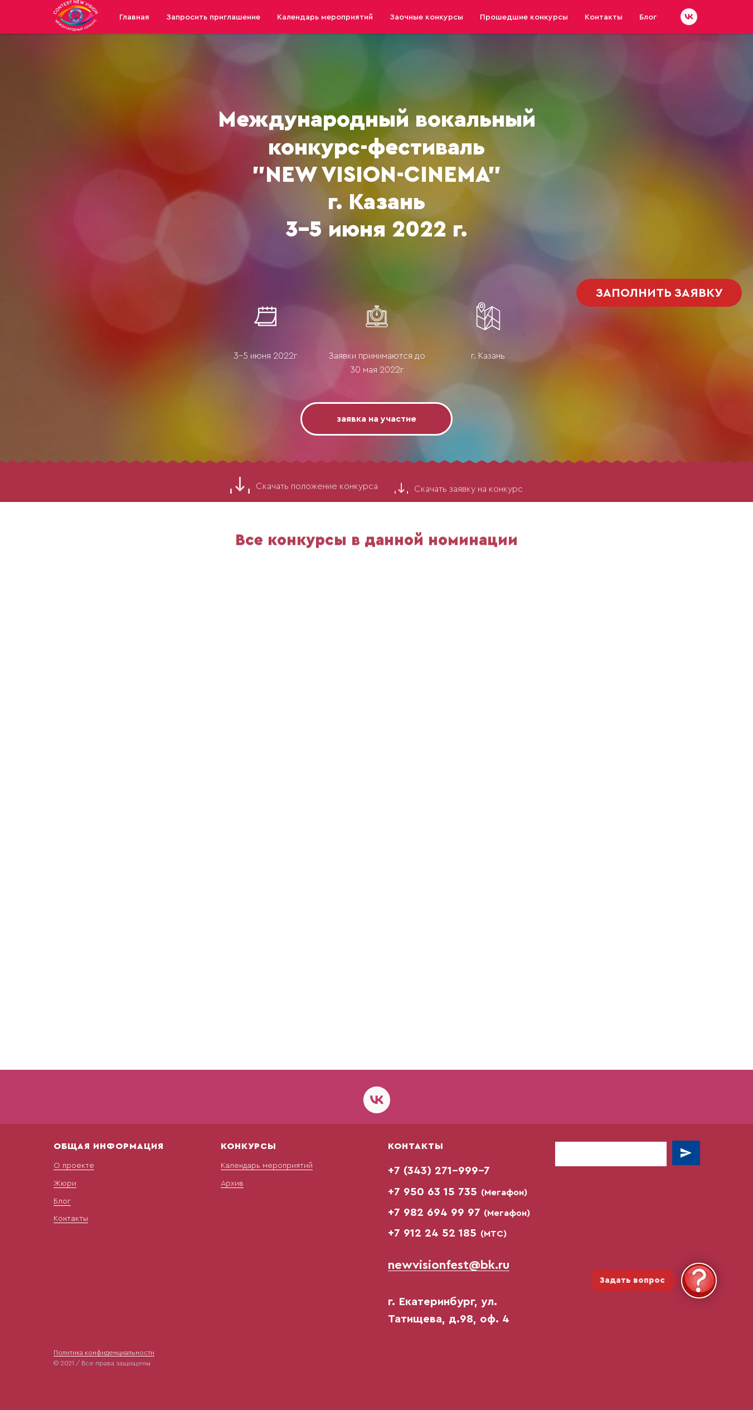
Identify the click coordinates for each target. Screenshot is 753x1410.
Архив (232, 1183)
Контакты (604, 17)
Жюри (65, 1183)
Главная (134, 17)
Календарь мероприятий (325, 17)
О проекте (74, 1166)
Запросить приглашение (213, 17)
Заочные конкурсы (426, 17)
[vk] (689, 16)
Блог (648, 17)
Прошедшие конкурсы (524, 17)
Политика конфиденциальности (104, 1352)
